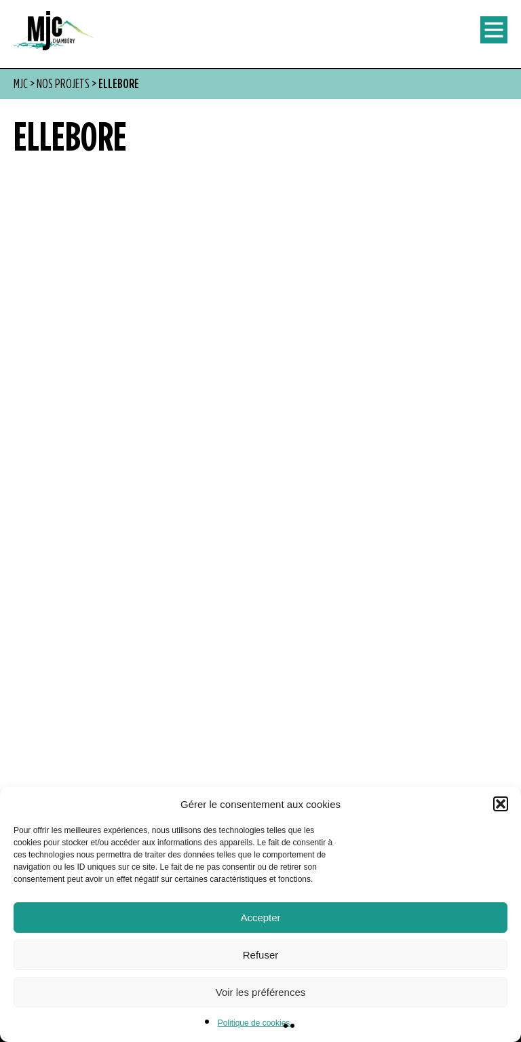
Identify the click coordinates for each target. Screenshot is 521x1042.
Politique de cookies (254, 1023)
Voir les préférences (261, 992)
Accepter (260, 917)
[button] (500, 804)
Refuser (261, 955)
